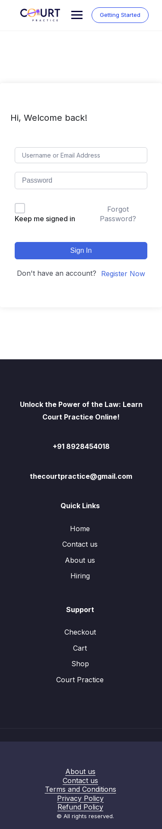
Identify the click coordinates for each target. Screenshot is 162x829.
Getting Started (120, 14)
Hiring (80, 575)
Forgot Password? (118, 214)
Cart (80, 648)
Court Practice (80, 679)
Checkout (80, 632)
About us (80, 560)
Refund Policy (80, 807)
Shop (80, 663)
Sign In (81, 250)
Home (80, 528)
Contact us (80, 544)
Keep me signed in (45, 218)
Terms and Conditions (80, 789)
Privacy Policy (80, 798)
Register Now (123, 273)
